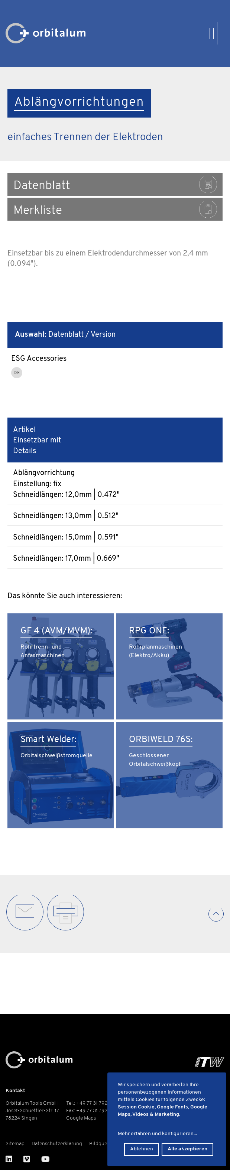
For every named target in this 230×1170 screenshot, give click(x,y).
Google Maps (81, 1118)
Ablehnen (141, 1149)
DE (16, 373)
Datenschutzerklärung (57, 1144)
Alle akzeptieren (187, 1149)
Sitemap (15, 1144)
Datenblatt (115, 185)
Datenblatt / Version (65, 335)
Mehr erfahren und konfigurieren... (157, 1134)
